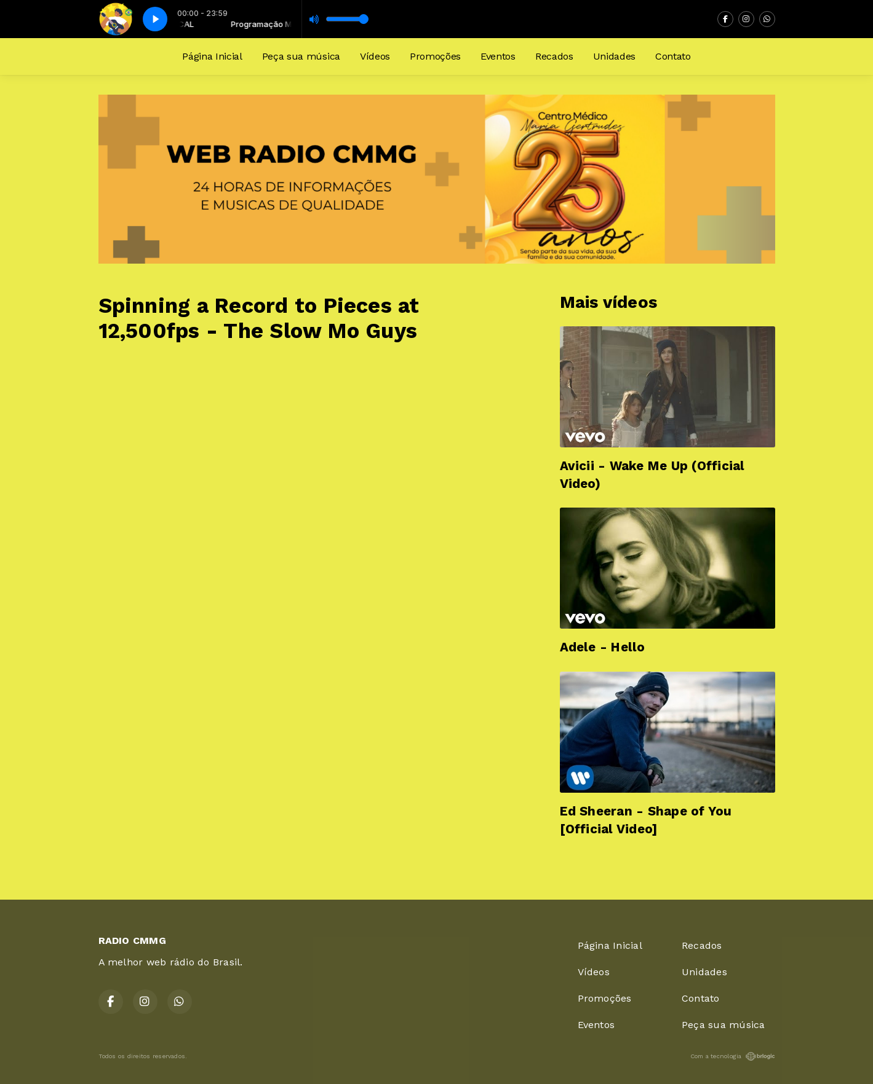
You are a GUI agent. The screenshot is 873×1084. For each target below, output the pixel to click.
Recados (554, 56)
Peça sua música (301, 56)
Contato (673, 56)
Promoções (435, 56)
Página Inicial (212, 56)
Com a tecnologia (732, 1056)
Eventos (498, 56)
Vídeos (375, 56)
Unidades (614, 56)
